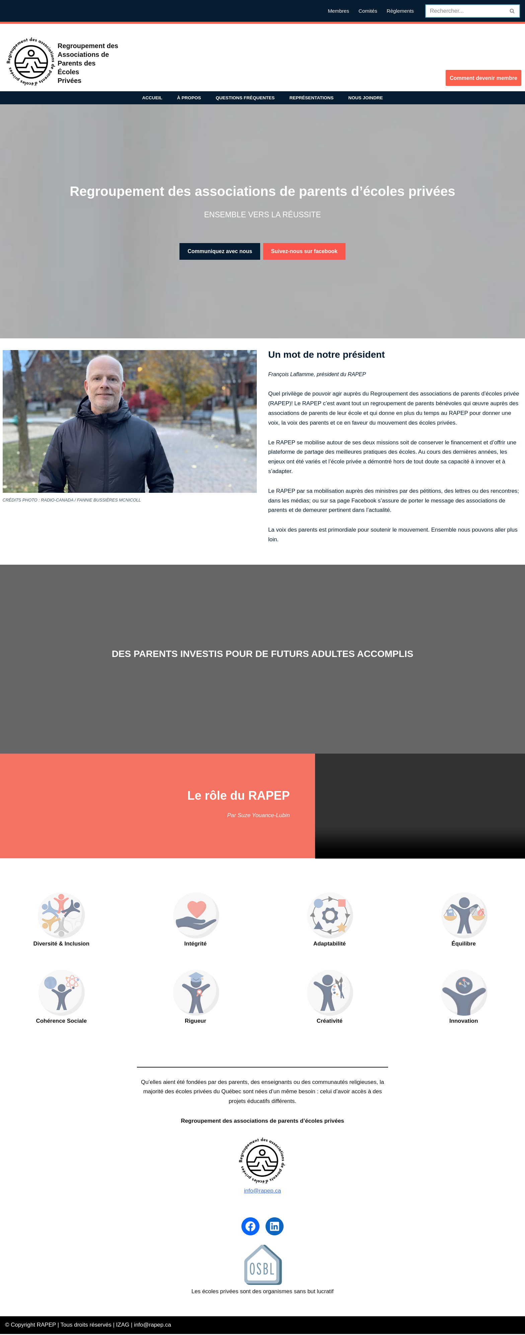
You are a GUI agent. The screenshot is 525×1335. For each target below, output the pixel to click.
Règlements (400, 11)
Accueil (152, 97)
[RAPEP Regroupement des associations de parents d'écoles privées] (31, 62)
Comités (367, 11)
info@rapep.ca (262, 1191)
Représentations (312, 97)
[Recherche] (465, 11)
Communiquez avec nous (220, 251)
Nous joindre (366, 97)
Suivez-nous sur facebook (304, 251)
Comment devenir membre (483, 78)
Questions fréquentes (245, 97)
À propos (189, 97)
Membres (338, 11)
